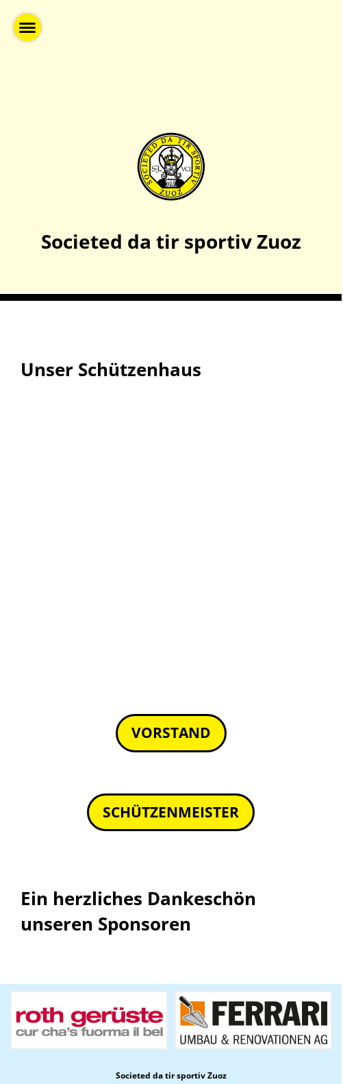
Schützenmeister (171, 812)
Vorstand (171, 732)
